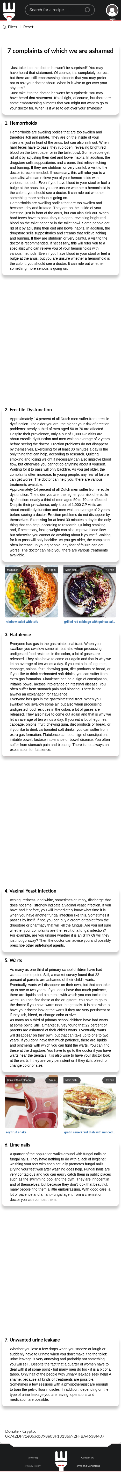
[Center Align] (89, 8)
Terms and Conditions (87, 1465)
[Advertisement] (60, 341)
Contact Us (87, 1457)
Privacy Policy (32, 1465)
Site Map (33, 1457)
